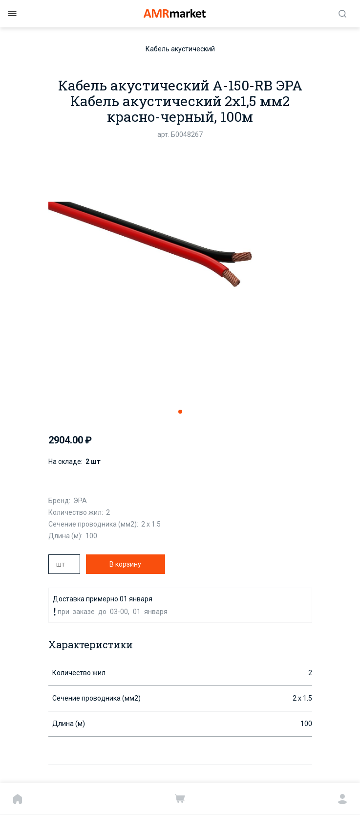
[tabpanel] (180, 273)
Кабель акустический (180, 49)
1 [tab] (180, 412)
